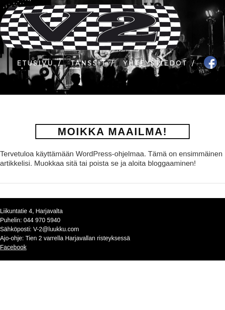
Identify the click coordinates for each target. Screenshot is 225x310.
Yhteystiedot (155, 63)
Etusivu (35, 63)
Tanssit (88, 63)
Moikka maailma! (112, 131)
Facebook (13, 247)
